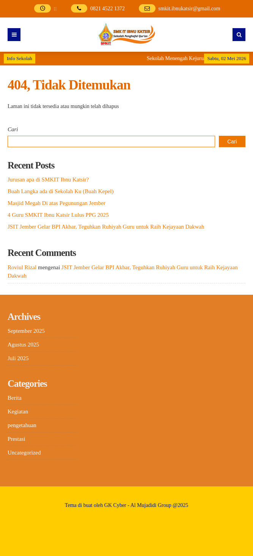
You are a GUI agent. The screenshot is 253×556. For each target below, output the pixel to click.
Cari (13, 129)
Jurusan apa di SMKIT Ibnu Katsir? (48, 179)
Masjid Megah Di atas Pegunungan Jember (56, 203)
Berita (15, 398)
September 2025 (26, 331)
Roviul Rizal (22, 267)
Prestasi (16, 439)
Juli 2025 (18, 358)
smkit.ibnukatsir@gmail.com (189, 8)
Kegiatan (18, 411)
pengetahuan (22, 425)
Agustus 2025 (23, 345)
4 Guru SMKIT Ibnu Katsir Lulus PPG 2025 (58, 215)
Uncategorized (24, 453)
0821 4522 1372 (107, 8)
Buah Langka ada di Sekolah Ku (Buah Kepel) (61, 191)
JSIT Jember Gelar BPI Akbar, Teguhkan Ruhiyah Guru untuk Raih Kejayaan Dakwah (106, 227)
